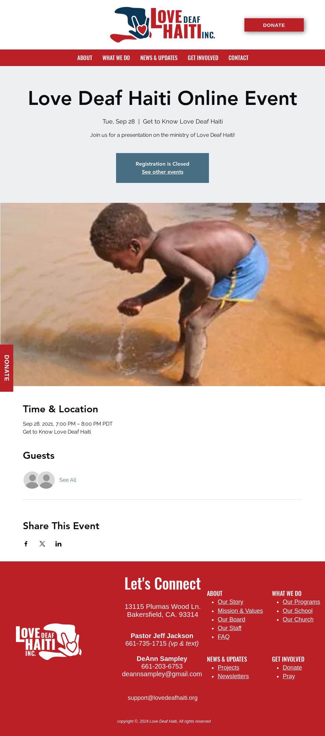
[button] (84, 57)
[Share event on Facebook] (26, 543)
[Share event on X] (42, 543)
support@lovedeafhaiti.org (162, 698)
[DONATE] (274, 25)
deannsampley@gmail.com (162, 674)
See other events (162, 172)
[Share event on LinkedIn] (58, 543)
